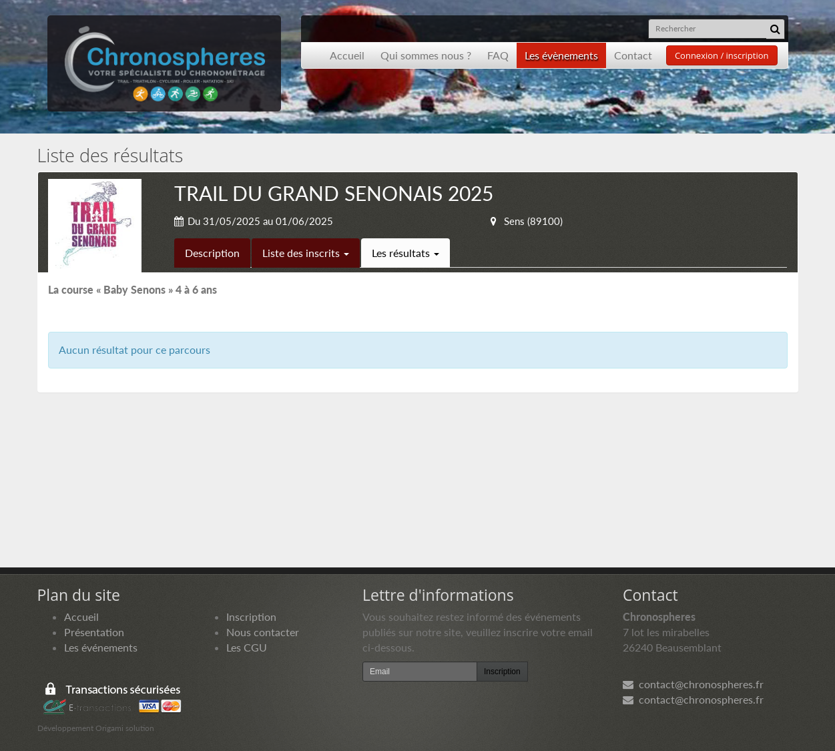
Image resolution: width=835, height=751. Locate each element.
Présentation (94, 631)
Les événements (100, 647)
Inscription (251, 616)
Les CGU (246, 647)
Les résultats (405, 252)
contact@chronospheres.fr (693, 684)
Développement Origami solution (95, 728)
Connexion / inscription (722, 55)
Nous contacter (262, 631)
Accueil (347, 55)
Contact (633, 55)
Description (212, 252)
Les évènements (561, 55)
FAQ (498, 55)
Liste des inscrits (305, 252)
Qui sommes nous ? (425, 55)
